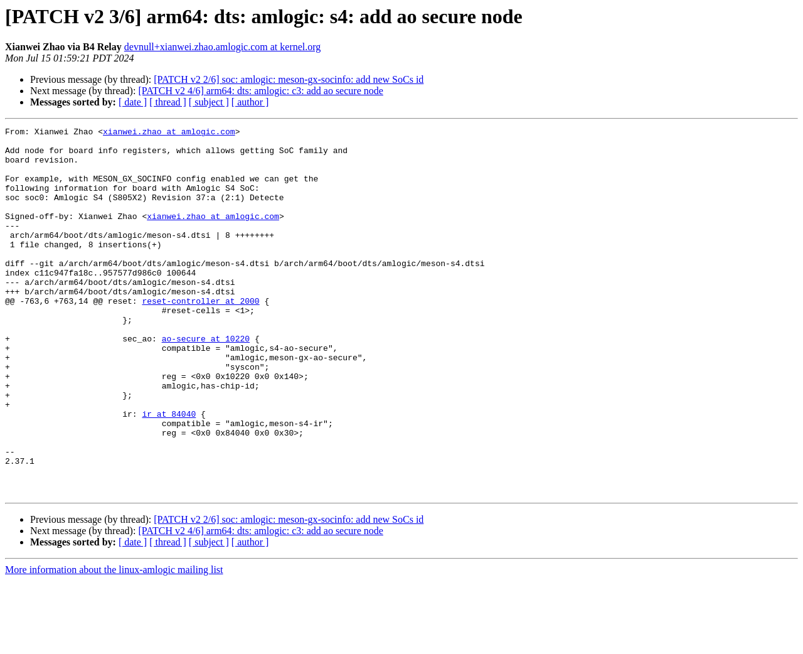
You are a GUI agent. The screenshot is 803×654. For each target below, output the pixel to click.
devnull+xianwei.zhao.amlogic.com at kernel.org (222, 46)
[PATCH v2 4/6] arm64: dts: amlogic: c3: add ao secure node (260, 90)
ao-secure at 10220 (206, 381)
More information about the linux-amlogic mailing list (114, 643)
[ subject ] (209, 102)
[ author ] (250, 102)
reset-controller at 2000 (200, 336)
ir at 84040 (169, 472)
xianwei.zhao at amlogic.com (169, 133)
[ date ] (133, 102)
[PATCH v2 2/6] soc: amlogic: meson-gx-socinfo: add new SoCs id (288, 79)
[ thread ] (167, 102)
